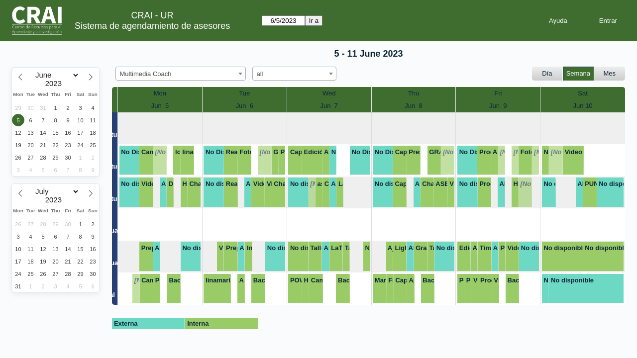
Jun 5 (160, 105)
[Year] (55, 84)
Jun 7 (328, 105)
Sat (583, 93)
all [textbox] (260, 74)
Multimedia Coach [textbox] (146, 74)
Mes (610, 73)
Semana (578, 73)
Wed (329, 93)
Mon (160, 93)
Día (547, 73)
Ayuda (558, 20)
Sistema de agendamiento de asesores (152, 26)
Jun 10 (583, 105)
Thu (413, 93)
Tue (244, 93)
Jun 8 (413, 105)
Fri (498, 93)
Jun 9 (498, 105)
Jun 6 (244, 105)
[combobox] (180, 74)
